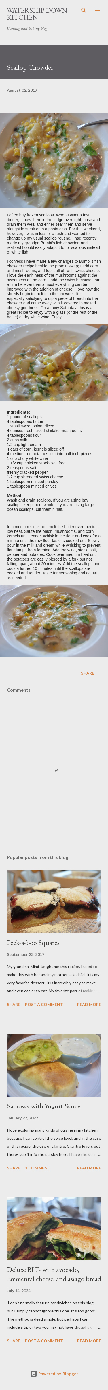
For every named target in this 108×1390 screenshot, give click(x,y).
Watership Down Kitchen (37, 14)
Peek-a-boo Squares (33, 942)
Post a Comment (44, 1004)
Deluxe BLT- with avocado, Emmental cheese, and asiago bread (54, 1274)
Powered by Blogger (54, 1373)
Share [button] (87, 673)
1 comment (37, 1167)
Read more (89, 1004)
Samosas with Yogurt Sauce (43, 1105)
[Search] (83, 10)
